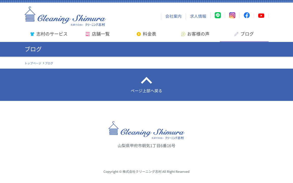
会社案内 (173, 16)
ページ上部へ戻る (146, 91)
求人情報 (198, 16)
